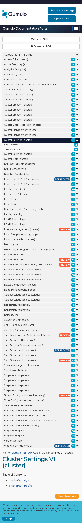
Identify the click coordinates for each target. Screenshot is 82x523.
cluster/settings (41, 145)
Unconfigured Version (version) (41, 426)
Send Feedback (67, 496)
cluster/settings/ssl (41, 149)
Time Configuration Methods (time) (41, 400)
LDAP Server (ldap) (41, 219)
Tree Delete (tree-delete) (41, 405)
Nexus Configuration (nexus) (41, 285)
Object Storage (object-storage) (41, 295)
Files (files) (41, 199)
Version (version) (41, 441)
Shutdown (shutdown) (41, 370)
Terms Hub (13, 513)
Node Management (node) (41, 290)
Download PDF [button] (41, 46)
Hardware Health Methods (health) (41, 209)
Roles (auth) (41, 315)
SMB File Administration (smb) (41, 330)
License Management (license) (41, 229)
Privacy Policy (56, 510)
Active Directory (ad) (41, 64)
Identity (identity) (41, 214)
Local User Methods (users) (41, 239)
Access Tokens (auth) (41, 59)
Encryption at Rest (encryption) (41, 179)
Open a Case (61, 18)
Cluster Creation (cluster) (41, 105)
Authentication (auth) (41, 79)
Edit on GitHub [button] (41, 39)
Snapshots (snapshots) (41, 375)
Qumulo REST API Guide (41, 54)
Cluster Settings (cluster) (41, 140)
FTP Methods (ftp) (41, 189)
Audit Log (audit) (41, 74)
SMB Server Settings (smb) (41, 340)
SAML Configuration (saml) (41, 325)
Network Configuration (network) (41, 270)
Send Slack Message (62, 10)
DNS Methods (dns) (41, 169)
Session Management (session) (41, 365)
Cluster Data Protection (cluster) (41, 125)
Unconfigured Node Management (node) (41, 410)
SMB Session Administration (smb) (41, 345)
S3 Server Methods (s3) (41, 320)
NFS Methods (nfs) (41, 254)
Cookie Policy (72, 510)
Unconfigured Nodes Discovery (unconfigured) (41, 421)
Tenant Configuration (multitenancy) (41, 395)
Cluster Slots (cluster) (41, 159)
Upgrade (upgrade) (41, 431)
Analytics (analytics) (41, 69)
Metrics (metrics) (41, 244)
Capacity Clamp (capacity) (41, 90)
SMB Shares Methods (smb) (41, 350)
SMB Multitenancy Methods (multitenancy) (41, 335)
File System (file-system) (41, 194)
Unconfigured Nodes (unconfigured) (41, 415)
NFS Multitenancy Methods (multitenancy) (41, 265)
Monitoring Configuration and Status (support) (41, 249)
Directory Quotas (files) (41, 174)
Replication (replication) (41, 305)
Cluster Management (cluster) (41, 130)
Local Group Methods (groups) (41, 234)
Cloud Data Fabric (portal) (41, 95)
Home (6, 452)
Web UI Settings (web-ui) (41, 446)
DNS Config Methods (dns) (41, 164)
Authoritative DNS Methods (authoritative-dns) (41, 85)
